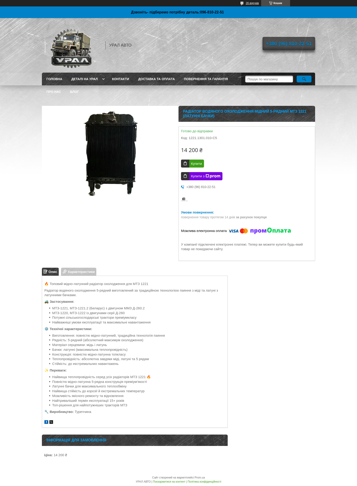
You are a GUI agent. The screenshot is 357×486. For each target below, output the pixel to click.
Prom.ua (200, 477)
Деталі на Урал (84, 79)
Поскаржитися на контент (169, 481)
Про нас (53, 92)
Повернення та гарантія (206, 79)
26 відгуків (252, 3)
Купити (196, 163)
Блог (74, 92)
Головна (54, 79)
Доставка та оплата (156, 79)
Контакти (120, 79)
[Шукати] (304, 79)
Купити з (205, 176)
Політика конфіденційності (204, 481)
